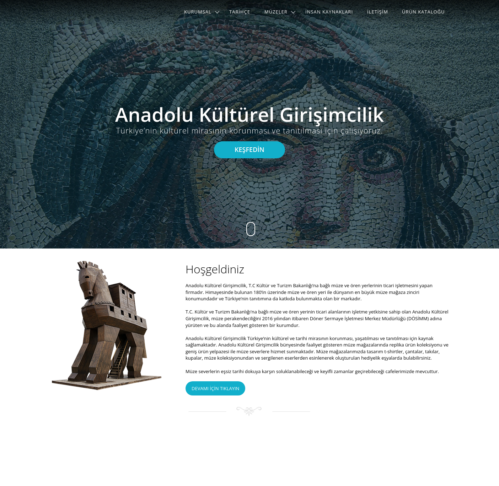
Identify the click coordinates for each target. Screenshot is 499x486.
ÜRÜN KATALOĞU (423, 12)
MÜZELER (276, 12)
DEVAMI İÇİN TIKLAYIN (215, 388)
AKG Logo (75, 12)
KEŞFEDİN (249, 149)
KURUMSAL (197, 12)
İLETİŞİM (377, 12)
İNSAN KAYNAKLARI (329, 12)
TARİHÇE (239, 12)
